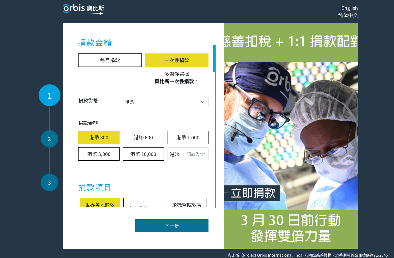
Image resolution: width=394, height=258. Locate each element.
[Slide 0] (291, 241)
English (349, 7)
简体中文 (348, 15)
